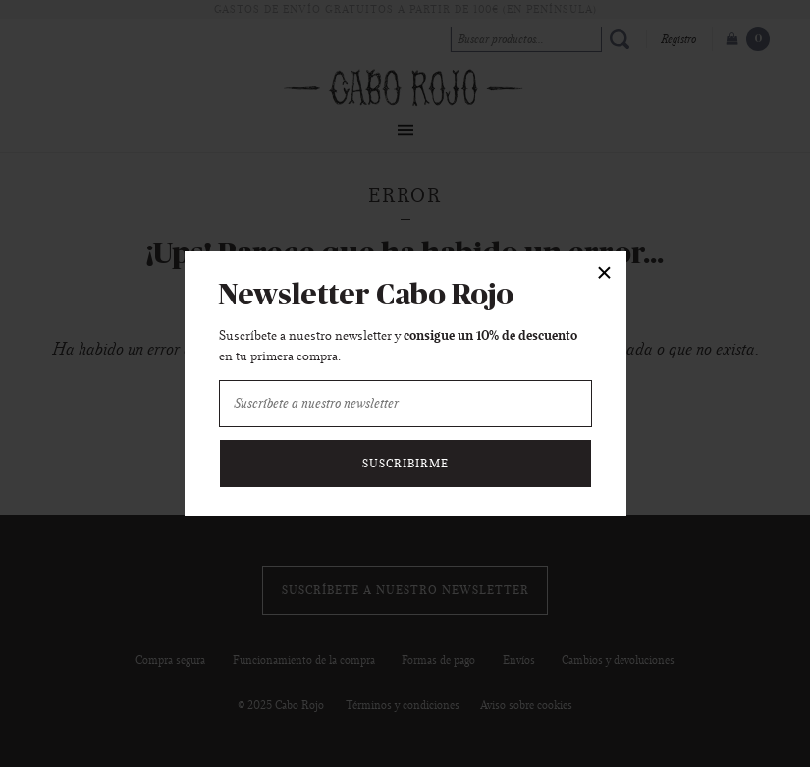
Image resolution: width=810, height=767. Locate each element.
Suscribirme (405, 463)
